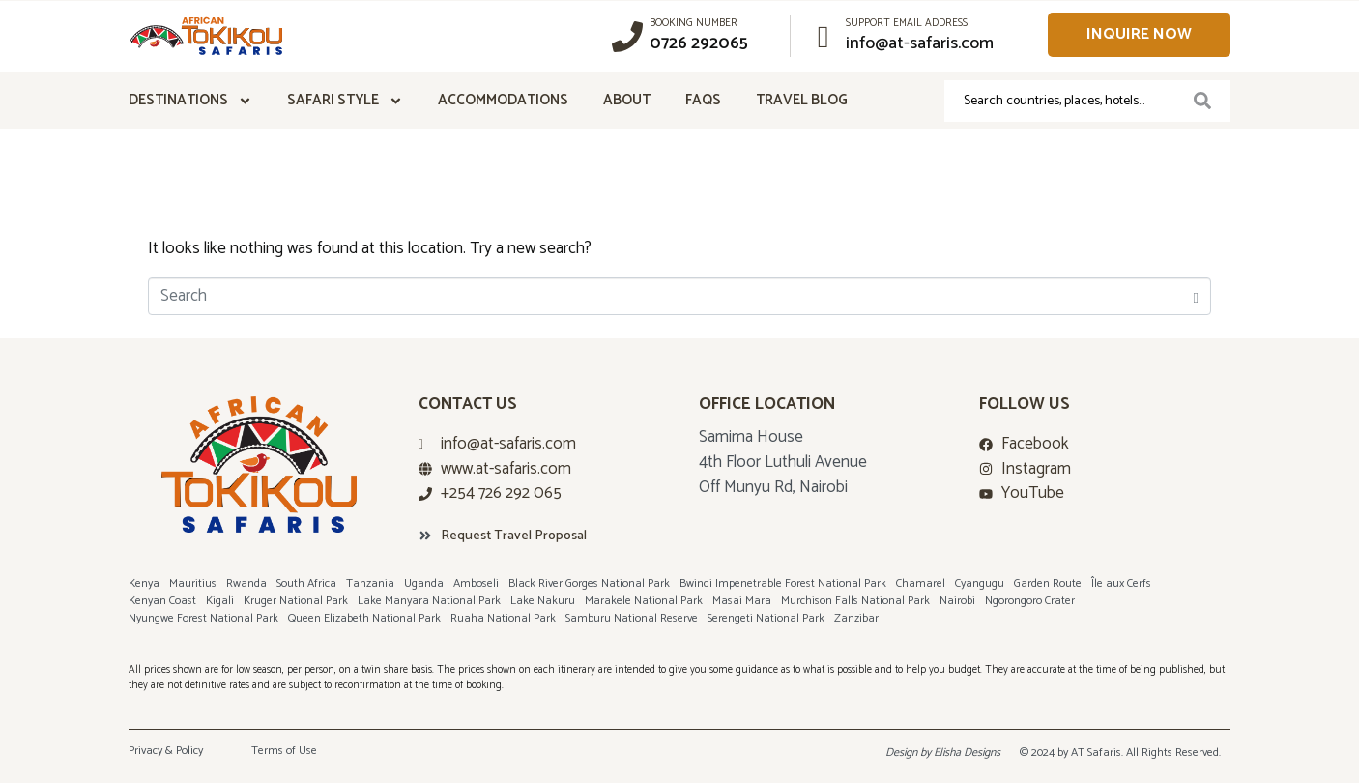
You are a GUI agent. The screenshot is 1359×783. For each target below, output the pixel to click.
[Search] (1202, 101)
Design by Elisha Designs (942, 752)
